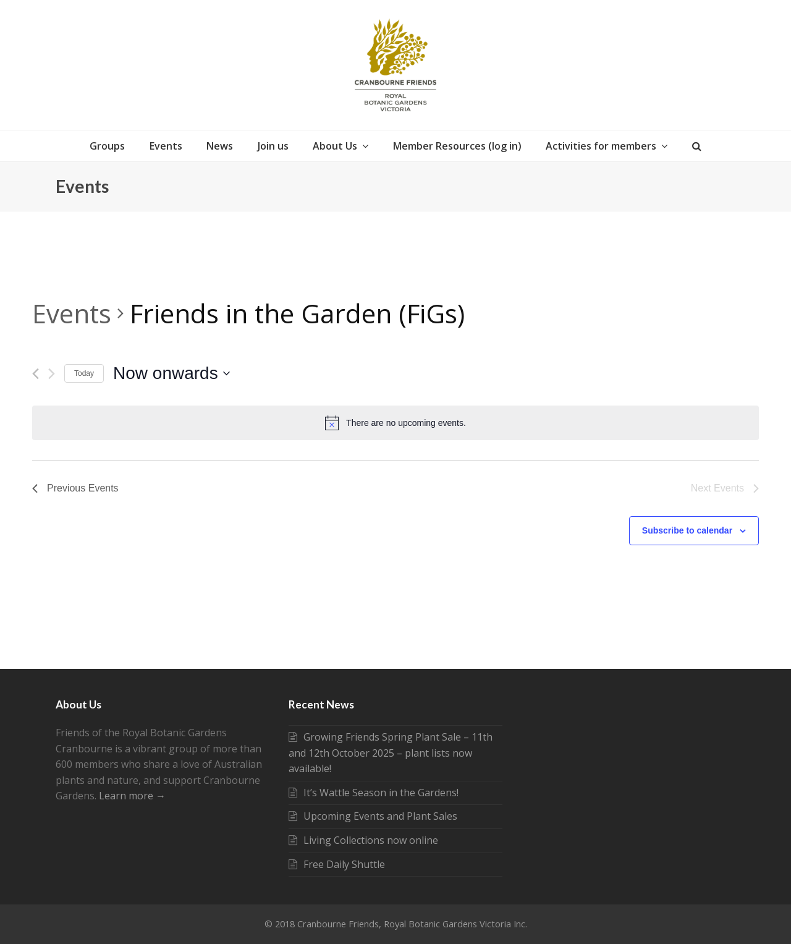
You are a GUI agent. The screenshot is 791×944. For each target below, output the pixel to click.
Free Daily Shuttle (337, 864)
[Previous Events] (35, 374)
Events (71, 313)
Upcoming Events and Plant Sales (373, 816)
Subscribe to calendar (687, 530)
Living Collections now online (363, 840)
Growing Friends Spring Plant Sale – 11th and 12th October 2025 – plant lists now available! (391, 752)
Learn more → (132, 795)
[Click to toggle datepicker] (171, 373)
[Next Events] (51, 374)
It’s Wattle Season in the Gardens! (374, 792)
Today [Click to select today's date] (84, 373)
